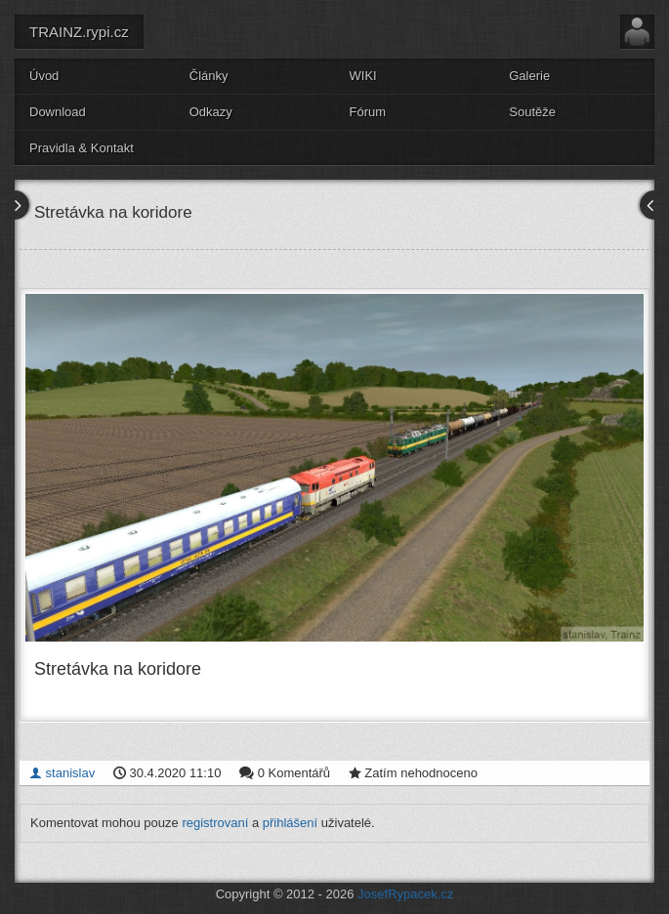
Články (209, 75)
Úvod (44, 75)
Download (57, 111)
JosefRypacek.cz (405, 894)
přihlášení (290, 822)
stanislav (62, 773)
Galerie (529, 75)
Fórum (368, 111)
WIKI (363, 75)
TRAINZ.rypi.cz (79, 31)
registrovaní (215, 822)
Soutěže (532, 111)
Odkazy (210, 111)
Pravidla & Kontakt (81, 148)
